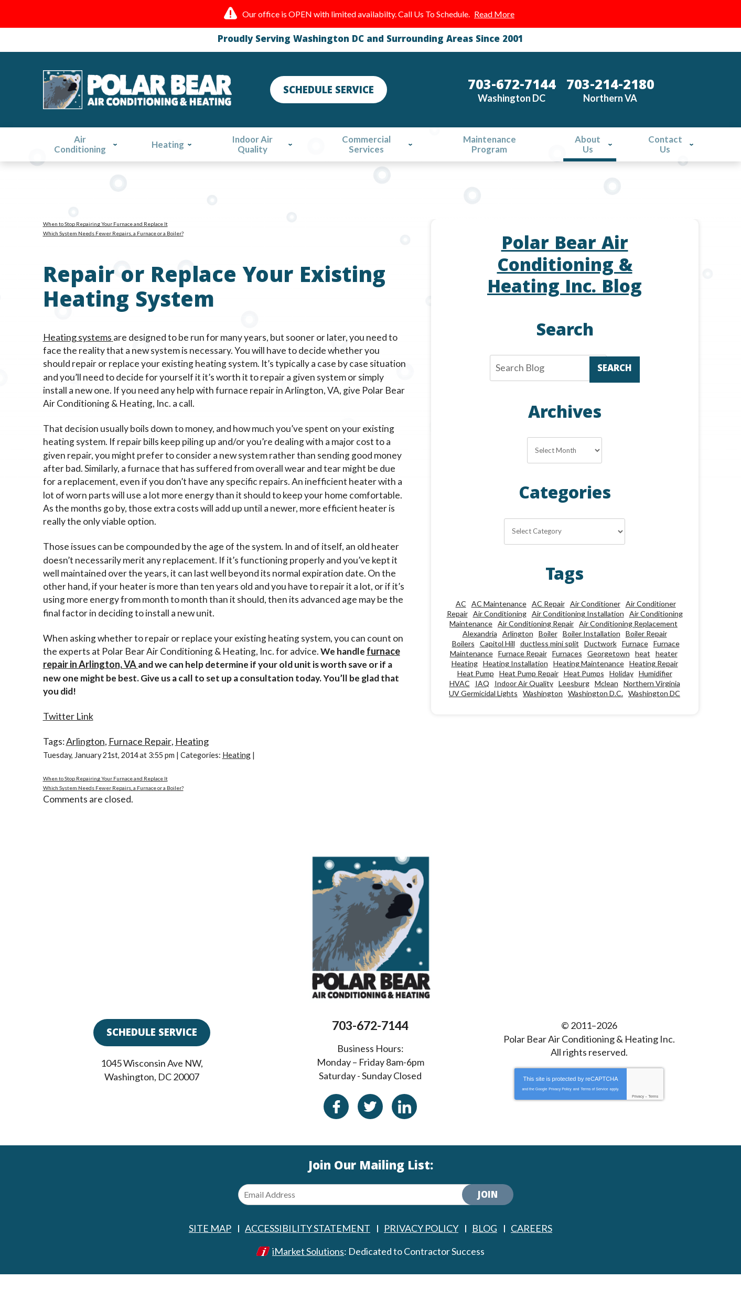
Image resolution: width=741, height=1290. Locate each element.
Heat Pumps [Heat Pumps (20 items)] (584, 688)
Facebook (336, 1122)
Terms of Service (594, 1105)
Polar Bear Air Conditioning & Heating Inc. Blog (564, 270)
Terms (653, 1112)
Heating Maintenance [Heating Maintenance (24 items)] (588, 678)
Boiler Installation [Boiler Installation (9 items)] (591, 648)
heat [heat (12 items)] (642, 668)
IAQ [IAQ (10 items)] (482, 697)
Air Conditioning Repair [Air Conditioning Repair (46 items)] (536, 638)
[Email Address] (358, 1210)
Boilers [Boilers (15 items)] (463, 658)
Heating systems (77, 344)
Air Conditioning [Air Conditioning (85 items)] (500, 628)
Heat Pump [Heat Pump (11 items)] (475, 688)
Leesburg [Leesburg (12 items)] (574, 697)
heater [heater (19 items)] (667, 668)
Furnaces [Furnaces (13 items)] (567, 668)
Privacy (638, 1112)
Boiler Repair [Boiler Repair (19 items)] (646, 648)
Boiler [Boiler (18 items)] (548, 648)
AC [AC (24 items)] (461, 618)
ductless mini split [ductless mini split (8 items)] (549, 658)
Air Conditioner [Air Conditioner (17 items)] (595, 618)
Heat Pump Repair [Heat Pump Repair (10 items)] (529, 688)
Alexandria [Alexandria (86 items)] (480, 648)
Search (614, 375)
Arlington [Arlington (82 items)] (517, 648)
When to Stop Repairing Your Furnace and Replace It (105, 227)
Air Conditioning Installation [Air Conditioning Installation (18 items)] (578, 628)
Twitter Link (68, 723)
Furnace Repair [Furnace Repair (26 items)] (522, 668)
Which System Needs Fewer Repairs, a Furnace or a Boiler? (113, 236)
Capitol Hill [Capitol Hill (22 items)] (497, 658)
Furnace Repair (140, 749)
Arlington (86, 749)
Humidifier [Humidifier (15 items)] (655, 688)
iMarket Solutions (308, 1267)
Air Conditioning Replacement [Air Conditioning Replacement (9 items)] (628, 638)
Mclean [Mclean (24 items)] (606, 697)
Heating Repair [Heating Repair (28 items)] (653, 678)
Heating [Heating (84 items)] (465, 678)
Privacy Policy (560, 1105)
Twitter (370, 1122)
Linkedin (404, 1122)
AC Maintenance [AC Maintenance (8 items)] (499, 618)
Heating (192, 749)
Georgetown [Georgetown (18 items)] (608, 668)
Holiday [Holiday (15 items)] (621, 688)
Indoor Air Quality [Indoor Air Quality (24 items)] (524, 697)
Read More (494, 14)
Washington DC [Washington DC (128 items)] (654, 707)
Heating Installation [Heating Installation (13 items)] (515, 678)
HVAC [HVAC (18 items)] (459, 697)
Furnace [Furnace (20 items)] (635, 658)
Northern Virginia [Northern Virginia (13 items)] (652, 697)
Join (488, 1212)
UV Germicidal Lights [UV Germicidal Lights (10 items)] (483, 707)
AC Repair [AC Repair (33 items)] (548, 618)
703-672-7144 (370, 1043)
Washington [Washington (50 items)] (543, 707)
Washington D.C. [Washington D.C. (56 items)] (595, 707)
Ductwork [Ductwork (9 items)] (600, 658)
